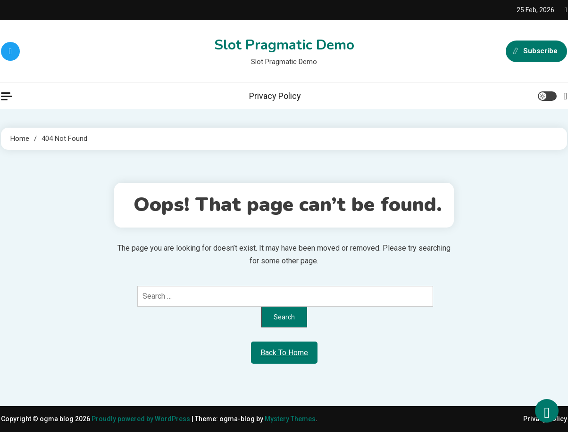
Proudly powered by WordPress (142, 419)
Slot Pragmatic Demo (284, 45)
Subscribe (536, 51)
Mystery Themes (290, 419)
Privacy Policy (275, 96)
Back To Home (284, 352)
